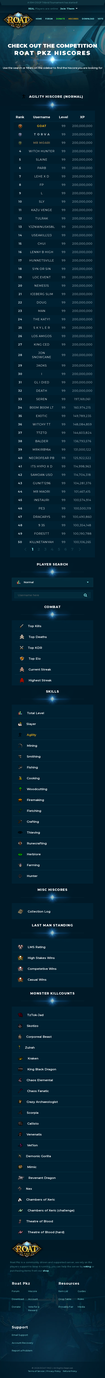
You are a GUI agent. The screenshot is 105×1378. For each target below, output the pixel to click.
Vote (100, 19)
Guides (82, 1291)
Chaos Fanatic (33, 1090)
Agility (27, 734)
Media (81, 1306)
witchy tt (42, 424)
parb (41, 168)
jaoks (41, 365)
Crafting (28, 821)
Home (39, 19)
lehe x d (41, 176)
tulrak (41, 218)
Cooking (29, 777)
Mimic (27, 1166)
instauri (41, 500)
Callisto (28, 1123)
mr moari (41, 142)
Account (33, 1299)
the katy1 (41, 319)
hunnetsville (41, 260)
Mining (27, 745)
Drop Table (64, 1299)
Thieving (29, 832)
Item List (63, 1291)
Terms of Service (36, 1371)
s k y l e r (41, 327)
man (41, 311)
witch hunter (42, 151)
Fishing (28, 766)
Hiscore (32, 1291)
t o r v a (42, 134)
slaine (41, 159)
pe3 (42, 508)
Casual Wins (32, 979)
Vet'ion (28, 1144)
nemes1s (41, 285)
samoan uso (42, 474)
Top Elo (30, 658)
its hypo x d (41, 466)
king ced (42, 344)
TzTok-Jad (30, 1014)
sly (41, 201)
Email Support (20, 1335)
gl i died (41, 382)
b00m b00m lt (42, 407)
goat (42, 126)
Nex (25, 1188)
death (41, 390)
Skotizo (28, 1025)
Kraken (28, 1058)
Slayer (27, 723)
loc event (42, 277)
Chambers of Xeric (36, 1199)
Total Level (31, 712)
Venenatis (30, 1134)
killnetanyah (42, 542)
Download (88, 19)
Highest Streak (35, 679)
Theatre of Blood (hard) (41, 1231)
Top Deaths (33, 636)
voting (87, 1266)
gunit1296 (42, 483)
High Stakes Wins (36, 957)
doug (42, 302)
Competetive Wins (37, 968)
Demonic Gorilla (34, 1155)
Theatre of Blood (35, 1220)
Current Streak (35, 669)
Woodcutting (32, 788)
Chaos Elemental (35, 1079)
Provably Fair (65, 1306)
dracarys (41, 517)
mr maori (41, 491)
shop (46, 1270)
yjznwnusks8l (42, 227)
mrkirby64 (42, 449)
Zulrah (26, 1047)
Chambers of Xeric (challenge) (46, 1210)
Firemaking (31, 799)
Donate (60, 19)
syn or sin (41, 269)
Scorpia (28, 1112)
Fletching (29, 810)
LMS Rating (31, 946)
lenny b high (41, 252)
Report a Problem (22, 1350)
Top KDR (31, 647)
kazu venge (41, 210)
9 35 (41, 525)
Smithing (29, 756)
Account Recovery (22, 1342)
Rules (81, 1299)
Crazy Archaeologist (38, 1101)
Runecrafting (32, 842)
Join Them (67, 8)
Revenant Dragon (36, 1177)
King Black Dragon (37, 1068)
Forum (49, 19)
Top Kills (30, 625)
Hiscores (73, 19)
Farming (29, 864)
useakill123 (42, 235)
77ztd (41, 432)
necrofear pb (41, 458)
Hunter (28, 875)
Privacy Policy (53, 1371)
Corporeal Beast (35, 1036)
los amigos (42, 336)
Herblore (29, 853)
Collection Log (34, 911)
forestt (41, 533)
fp (42, 185)
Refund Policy (70, 1371)
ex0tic (41, 416)
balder (41, 441)
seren (41, 399)
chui (42, 243)
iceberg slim (41, 294)
